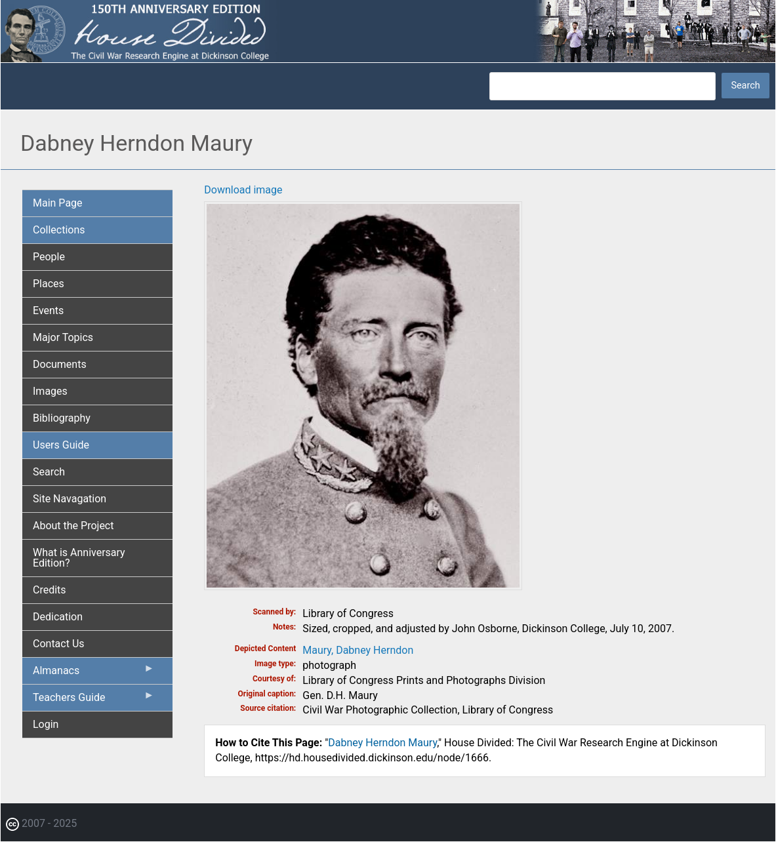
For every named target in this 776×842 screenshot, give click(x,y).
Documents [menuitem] (60, 364)
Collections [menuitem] (59, 230)
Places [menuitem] (48, 283)
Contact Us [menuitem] (59, 643)
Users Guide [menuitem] (61, 445)
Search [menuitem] (49, 472)
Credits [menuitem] (49, 590)
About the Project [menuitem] (73, 525)
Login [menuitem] (45, 724)
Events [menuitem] (48, 310)
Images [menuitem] (50, 391)
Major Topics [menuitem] (63, 337)
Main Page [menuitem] (58, 203)
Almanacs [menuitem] (93, 673)
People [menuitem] (49, 257)
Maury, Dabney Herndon (357, 650)
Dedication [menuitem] (58, 617)
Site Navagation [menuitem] (69, 498)
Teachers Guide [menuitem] (93, 700)
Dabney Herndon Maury (382, 742)
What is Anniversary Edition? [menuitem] (79, 557)
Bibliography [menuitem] (62, 418)
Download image (243, 190)
